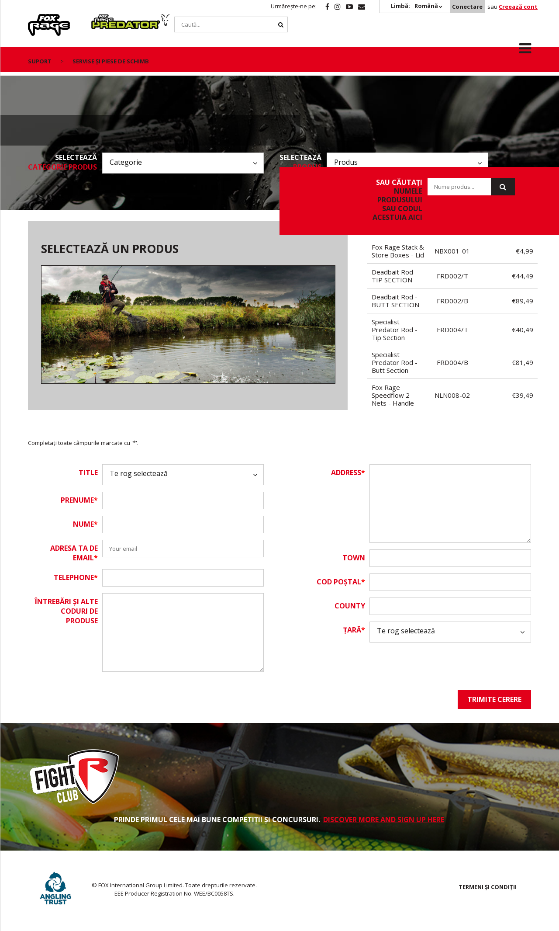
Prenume (79, 500)
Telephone (76, 577)
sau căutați (393, 200)
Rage (36, 19)
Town (353, 558)
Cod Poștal (341, 582)
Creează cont (518, 6)
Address (348, 472)
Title (88, 472)
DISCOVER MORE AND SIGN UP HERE (383, 819)
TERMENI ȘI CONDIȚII (488, 887)
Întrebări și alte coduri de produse (66, 611)
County (350, 606)
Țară (354, 630)
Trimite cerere (494, 699)
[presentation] (435, 666)
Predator (106, 19)
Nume (85, 524)
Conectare (467, 6)
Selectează (62, 162)
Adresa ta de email (74, 553)
